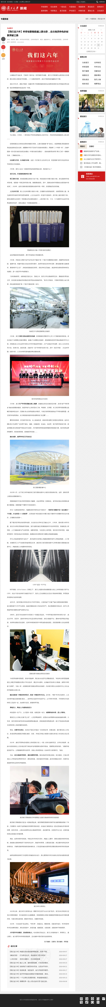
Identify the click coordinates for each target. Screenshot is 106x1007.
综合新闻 (53, 7)
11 (101, 38)
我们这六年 (101, 19)
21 (88, 45)
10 (98, 38)
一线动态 (63, 7)
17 (98, 42)
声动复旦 (72, 11)
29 (85, 35)
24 (98, 45)
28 (81, 35)
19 (81, 45)
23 (95, 45)
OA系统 (16, 2)
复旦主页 (3, 2)
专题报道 (72, 7)
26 (81, 48)
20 (85, 45)
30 (88, 35)
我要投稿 (102, 2)
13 (85, 42)
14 (88, 42)
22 (91, 45)
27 (85, 48)
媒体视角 (44, 11)
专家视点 (53, 11)
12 (81, 42)
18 (101, 42)
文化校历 (100, 11)
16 (95, 42)
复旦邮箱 (10, 2)
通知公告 (91, 11)
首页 (87, 19)
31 (98, 48)
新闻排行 (100, 7)
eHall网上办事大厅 (24, 2)
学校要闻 (44, 7)
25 (101, 45)
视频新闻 (82, 7)
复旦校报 (63, 11)
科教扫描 (82, 11)
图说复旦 (91, 7)
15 (91, 42)
